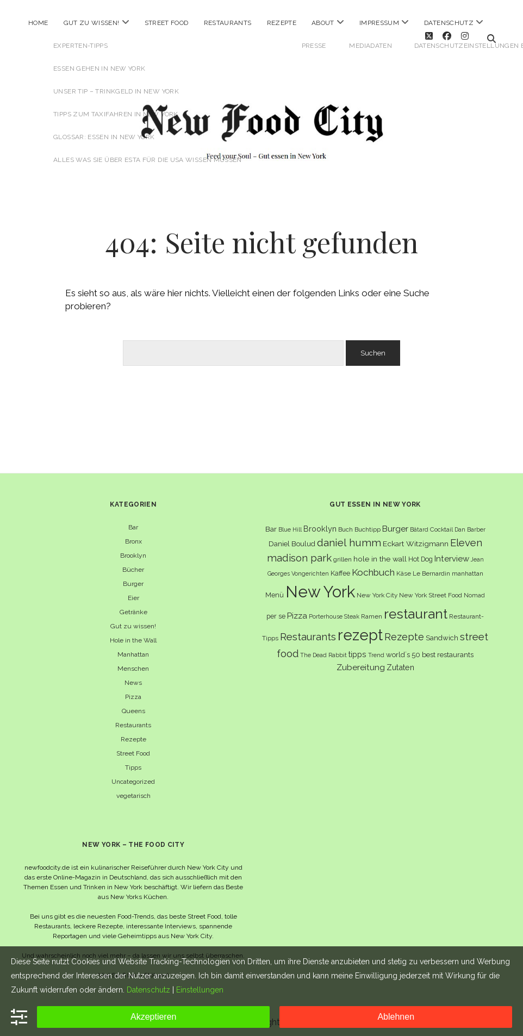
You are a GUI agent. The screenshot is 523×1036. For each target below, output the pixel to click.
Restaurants (228, 23)
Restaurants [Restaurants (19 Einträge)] (308, 630)
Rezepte (282, 23)
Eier (133, 592)
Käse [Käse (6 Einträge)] (403, 567)
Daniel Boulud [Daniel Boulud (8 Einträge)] (292, 538)
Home (38, 23)
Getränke (133, 606)
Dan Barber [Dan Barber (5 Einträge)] (469, 523)
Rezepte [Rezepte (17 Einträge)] (404, 630)
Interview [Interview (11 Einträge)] (451, 553)
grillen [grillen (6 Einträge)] (342, 553)
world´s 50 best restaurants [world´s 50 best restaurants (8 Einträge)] (430, 649)
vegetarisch (133, 790)
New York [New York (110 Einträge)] (320, 585)
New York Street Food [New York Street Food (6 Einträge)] (430, 589)
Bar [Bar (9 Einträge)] (271, 523)
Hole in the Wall (133, 634)
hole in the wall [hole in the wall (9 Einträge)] (380, 552)
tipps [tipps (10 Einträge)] (357, 648)
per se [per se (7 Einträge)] (275, 610)
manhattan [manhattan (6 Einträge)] (467, 567)
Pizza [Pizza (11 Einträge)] (297, 610)
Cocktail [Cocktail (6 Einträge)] (441, 523)
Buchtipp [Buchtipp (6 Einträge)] (367, 523)
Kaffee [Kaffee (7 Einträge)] (340, 567)
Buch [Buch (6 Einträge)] (345, 523)
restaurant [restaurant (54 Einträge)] (415, 608)
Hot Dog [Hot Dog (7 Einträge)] (420, 553)
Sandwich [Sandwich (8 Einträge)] (442, 632)
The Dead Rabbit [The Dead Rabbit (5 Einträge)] (323, 649)
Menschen (133, 662)
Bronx (133, 535)
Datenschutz (449, 23)
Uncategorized (133, 775)
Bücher (133, 563)
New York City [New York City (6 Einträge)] (377, 589)
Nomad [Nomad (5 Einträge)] (474, 589)
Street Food (167, 23)
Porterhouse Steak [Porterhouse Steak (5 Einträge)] (334, 610)
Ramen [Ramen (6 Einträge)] (371, 610)
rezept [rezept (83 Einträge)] (360, 629)
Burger (133, 578)
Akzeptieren (153, 1016)
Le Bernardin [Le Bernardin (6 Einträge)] (431, 567)
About (323, 23)
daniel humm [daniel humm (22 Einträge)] (349, 536)
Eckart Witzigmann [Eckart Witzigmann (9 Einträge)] (416, 537)
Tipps (133, 761)
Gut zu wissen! (92, 23)
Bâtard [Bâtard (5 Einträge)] (419, 523)
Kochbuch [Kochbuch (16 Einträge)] (373, 566)
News (133, 677)
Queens (133, 705)
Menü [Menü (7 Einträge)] (274, 589)
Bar (133, 521)
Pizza (133, 691)
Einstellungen (199, 989)
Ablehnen (395, 1016)
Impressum (379, 23)
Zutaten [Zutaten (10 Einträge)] (400, 661)
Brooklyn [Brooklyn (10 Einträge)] (320, 522)
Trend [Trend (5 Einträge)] (376, 649)
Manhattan (133, 648)
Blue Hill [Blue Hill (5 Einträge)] (290, 523)
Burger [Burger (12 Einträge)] (395, 522)
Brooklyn (133, 549)
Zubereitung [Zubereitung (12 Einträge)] (361, 661)
